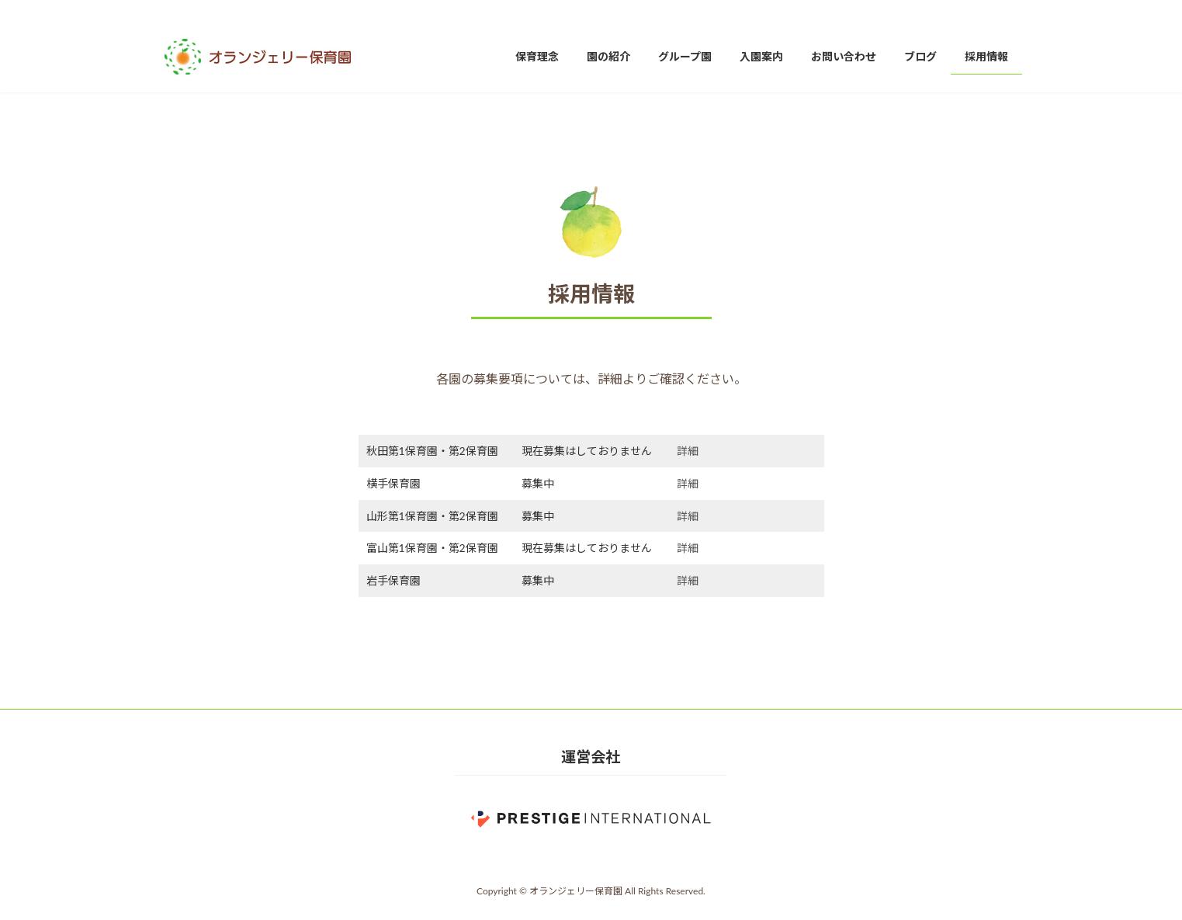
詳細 (687, 450)
